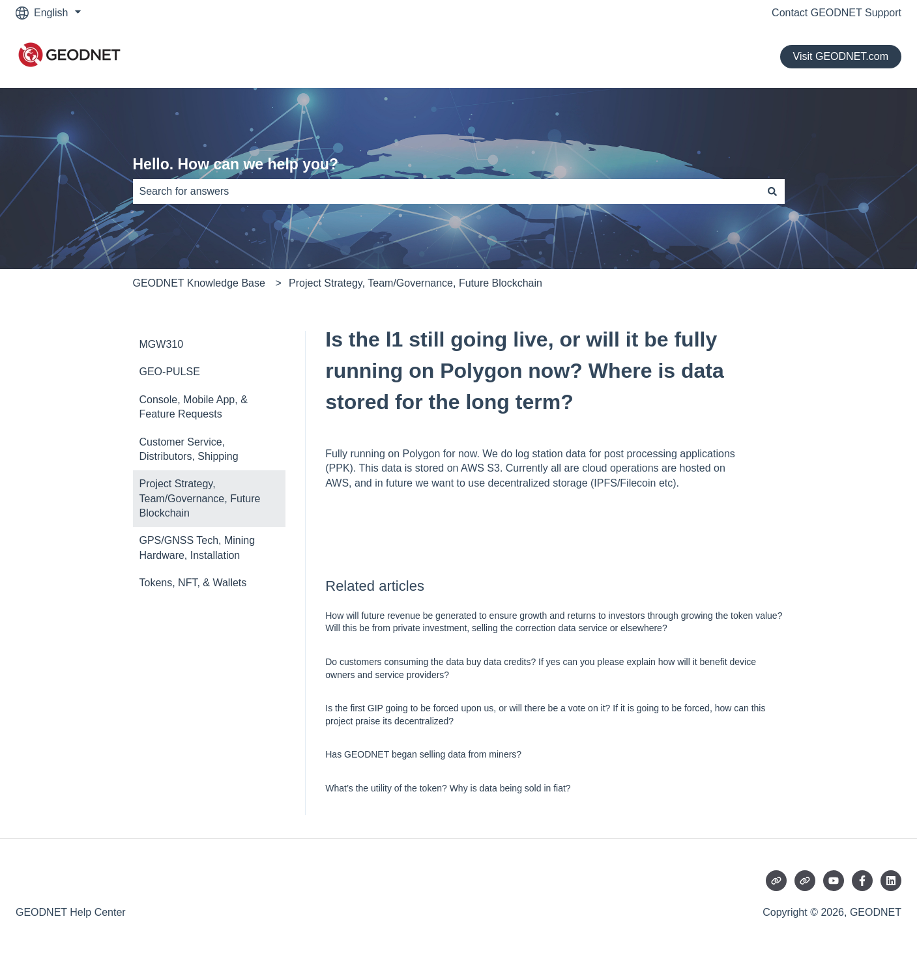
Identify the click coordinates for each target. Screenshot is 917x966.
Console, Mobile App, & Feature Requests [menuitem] (193, 406)
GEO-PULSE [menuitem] (169, 371)
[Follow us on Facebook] (862, 880)
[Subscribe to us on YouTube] (833, 880)
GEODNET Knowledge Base (199, 283)
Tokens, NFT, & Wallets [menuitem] (193, 582)
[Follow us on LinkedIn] (891, 880)
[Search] (772, 191)
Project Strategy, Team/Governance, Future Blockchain (415, 283)
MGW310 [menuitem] (161, 344)
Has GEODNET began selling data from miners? (423, 754)
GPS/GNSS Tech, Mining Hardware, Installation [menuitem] (197, 547)
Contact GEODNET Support (836, 12)
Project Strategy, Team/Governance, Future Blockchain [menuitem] (200, 498)
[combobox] (446, 191)
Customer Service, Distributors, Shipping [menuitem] (189, 449)
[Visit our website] (776, 880)
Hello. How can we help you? (236, 164)
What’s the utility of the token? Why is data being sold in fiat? (447, 788)
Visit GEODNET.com (840, 56)
